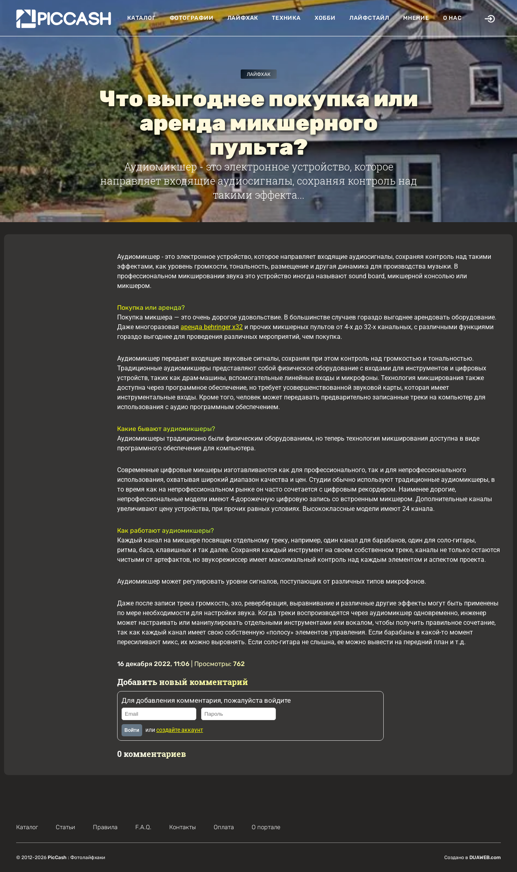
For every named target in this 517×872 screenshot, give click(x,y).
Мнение (416, 18)
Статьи (65, 827)
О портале (266, 827)
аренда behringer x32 (212, 327)
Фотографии (192, 18)
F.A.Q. (143, 827)
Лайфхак (242, 18)
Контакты (182, 827)
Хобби (325, 18)
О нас (452, 18)
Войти (131, 730)
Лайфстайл (369, 18)
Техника (286, 18)
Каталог (141, 18)
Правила (105, 827)
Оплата (224, 827)
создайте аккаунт (179, 730)
